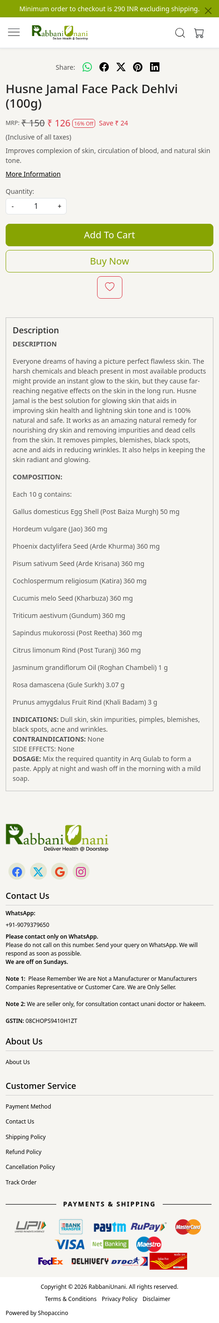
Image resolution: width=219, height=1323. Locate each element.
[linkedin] (154, 67)
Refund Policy (23, 1152)
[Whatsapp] (87, 67)
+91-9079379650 (27, 925)
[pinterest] (137, 67)
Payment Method (28, 1106)
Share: (65, 67)
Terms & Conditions (71, 1299)
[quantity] (36, 206)
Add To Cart (109, 234)
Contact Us (20, 1121)
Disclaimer (156, 1299)
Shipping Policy (25, 1137)
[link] (180, 33)
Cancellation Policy (30, 1167)
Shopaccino (53, 1313)
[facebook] (104, 67)
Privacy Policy (119, 1299)
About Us (18, 1062)
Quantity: (20, 191)
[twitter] (121, 67)
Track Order (21, 1182)
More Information (33, 173)
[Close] (208, 11)
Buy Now (109, 261)
